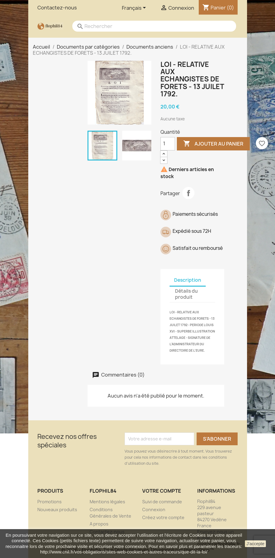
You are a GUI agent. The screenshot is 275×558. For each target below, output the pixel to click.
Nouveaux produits (57, 509)
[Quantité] (167, 143)
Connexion (153, 509)
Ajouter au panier (213, 144)
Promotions (49, 502)
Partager (188, 193)
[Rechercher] (148, 26)
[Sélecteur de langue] (135, 8)
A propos (99, 524)
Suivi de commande (162, 502)
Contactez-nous (57, 7)
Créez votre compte (163, 517)
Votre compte (161, 490)
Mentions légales (107, 502)
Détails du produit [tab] (186, 294)
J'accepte (255, 543)
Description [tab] (187, 280)
